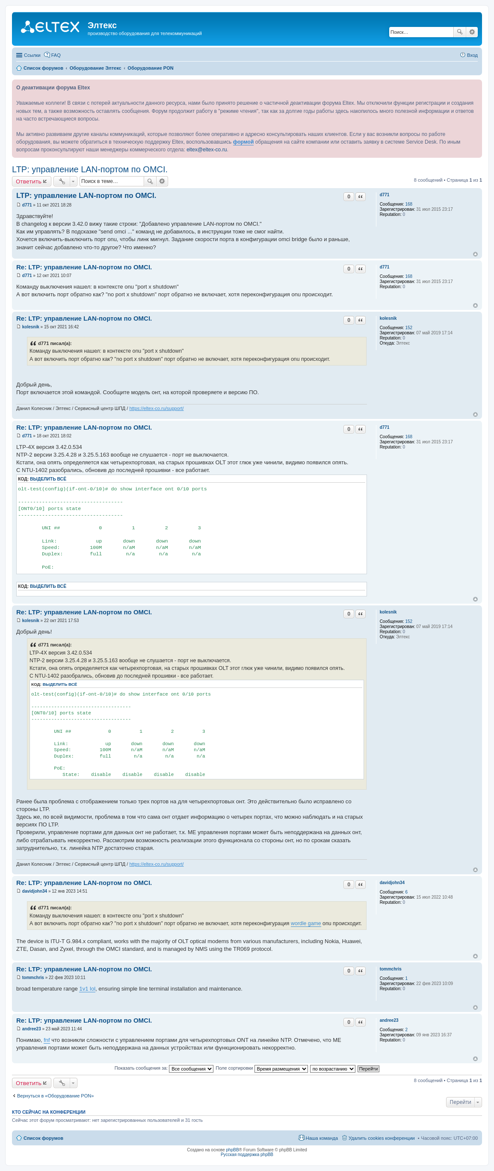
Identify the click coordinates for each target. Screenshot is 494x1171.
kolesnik (388, 318)
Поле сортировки (262, 1068)
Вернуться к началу (475, 254)
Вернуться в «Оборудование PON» (55, 1095)
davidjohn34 (392, 882)
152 (408, 327)
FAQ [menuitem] (56, 55)
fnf (47, 1040)
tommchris (391, 969)
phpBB (232, 1149)
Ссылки (32, 55)
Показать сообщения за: (164, 1068)
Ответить (28, 181)
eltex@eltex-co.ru (206, 150)
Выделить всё (48, 479)
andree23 (389, 1020)
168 (408, 204)
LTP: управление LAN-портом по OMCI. (90, 169)
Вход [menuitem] (472, 55)
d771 (385, 194)
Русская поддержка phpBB (247, 1154)
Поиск (459, 32)
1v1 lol (87, 988)
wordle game (306, 923)
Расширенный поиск (472, 32)
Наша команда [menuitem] (322, 1138)
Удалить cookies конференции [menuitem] (382, 1138)
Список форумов (43, 1138)
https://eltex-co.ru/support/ (156, 408)
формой (243, 142)
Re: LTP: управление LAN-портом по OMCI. (84, 267)
